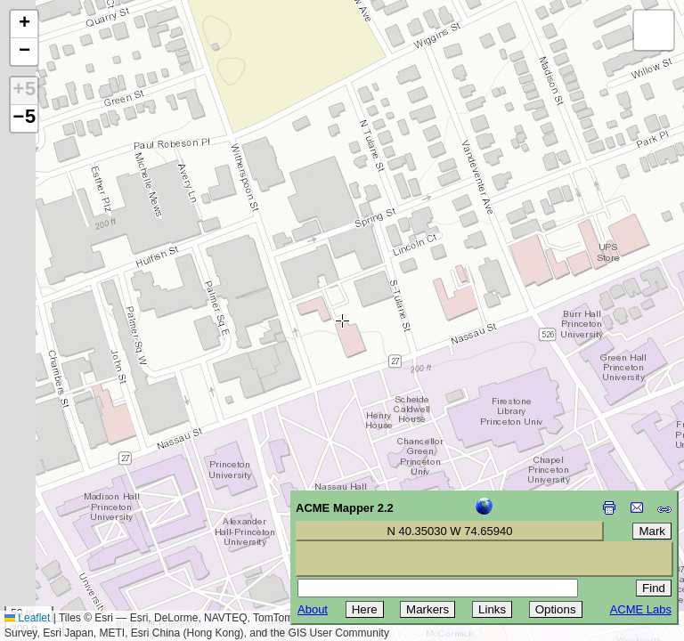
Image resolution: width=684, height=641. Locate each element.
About (312, 609)
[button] (24, 24)
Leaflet (27, 618)
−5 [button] (24, 118)
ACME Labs (641, 609)
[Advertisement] (94, 515)
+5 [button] (24, 90)
